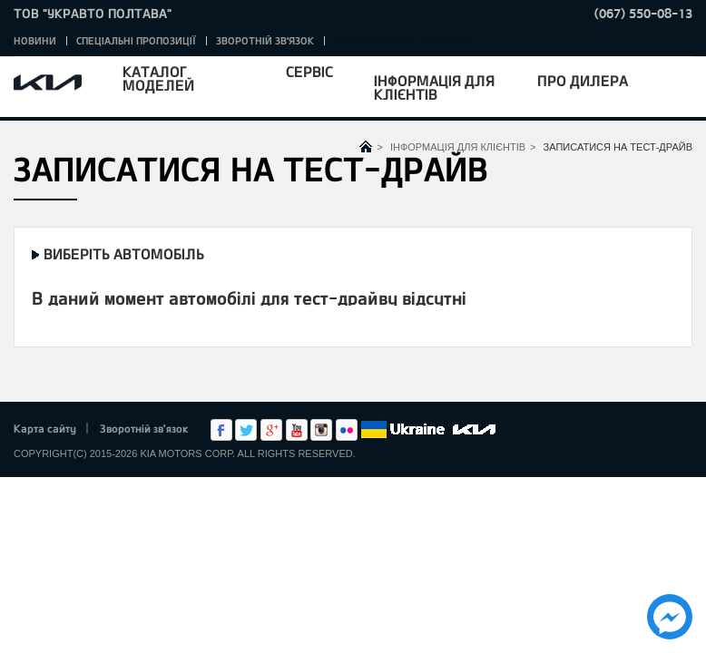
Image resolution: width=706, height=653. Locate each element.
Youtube (297, 430)
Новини (35, 40)
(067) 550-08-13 (643, 13)
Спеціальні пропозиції (136, 40)
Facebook (221, 430)
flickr (347, 430)
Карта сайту (45, 428)
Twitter (246, 430)
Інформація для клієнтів (434, 87)
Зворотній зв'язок (265, 40)
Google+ (271, 430)
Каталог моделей (158, 78)
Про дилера (582, 80)
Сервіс (309, 71)
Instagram (321, 430)
